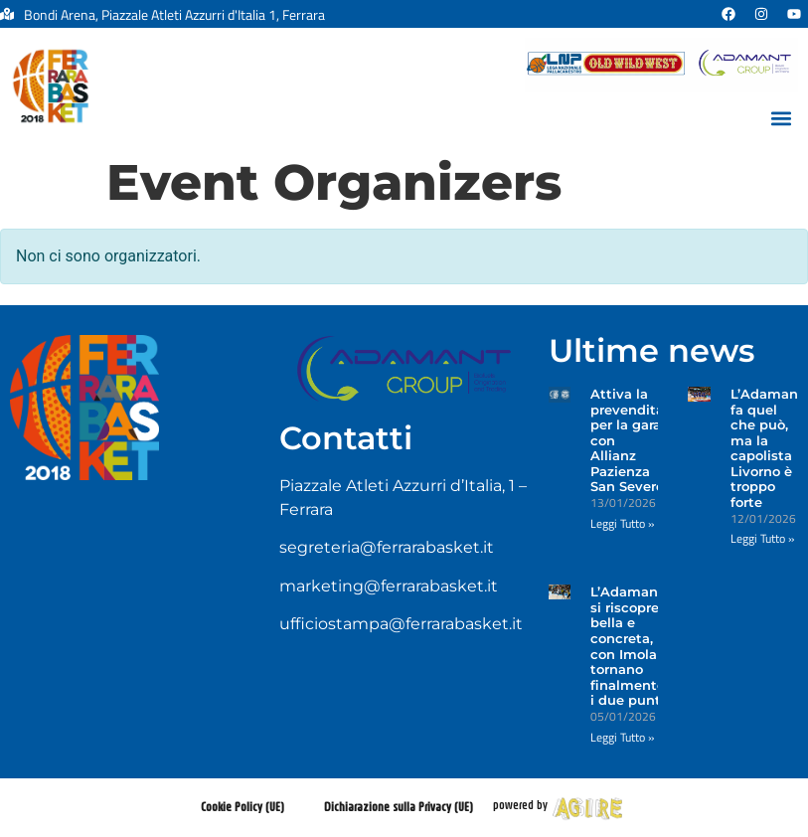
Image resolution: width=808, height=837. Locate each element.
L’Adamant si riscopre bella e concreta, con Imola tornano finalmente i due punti (627, 646)
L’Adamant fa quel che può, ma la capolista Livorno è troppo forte (767, 448)
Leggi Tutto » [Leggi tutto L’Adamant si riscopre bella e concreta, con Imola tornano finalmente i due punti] (622, 737)
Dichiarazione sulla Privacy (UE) (398, 806)
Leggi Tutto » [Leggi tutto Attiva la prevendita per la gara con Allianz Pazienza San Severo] (622, 523)
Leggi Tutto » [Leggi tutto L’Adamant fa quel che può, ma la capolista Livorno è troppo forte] (762, 538)
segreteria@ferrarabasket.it (386, 547)
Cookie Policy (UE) (242, 806)
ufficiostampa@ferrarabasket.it (401, 623)
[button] (781, 118)
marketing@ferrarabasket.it (388, 586)
